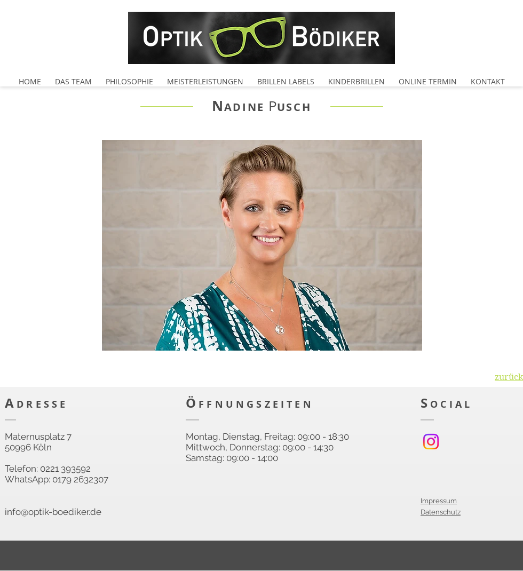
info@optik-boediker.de (53, 511)
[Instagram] (431, 441)
